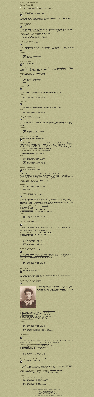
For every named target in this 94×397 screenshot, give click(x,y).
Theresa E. (27, 315)
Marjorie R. (27, 207)
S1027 (24, 97)
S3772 (24, 329)
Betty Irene (27, 371)
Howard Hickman (49, 392)
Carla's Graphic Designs (58, 395)
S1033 (24, 377)
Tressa (58, 287)
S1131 (24, 55)
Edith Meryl (27, 36)
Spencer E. (26, 175)
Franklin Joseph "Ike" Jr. (31, 373)
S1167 (24, 186)
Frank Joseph (55, 370)
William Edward (44, 92)
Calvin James (27, 347)
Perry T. (36, 342)
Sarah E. (57, 92)
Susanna (48, 342)
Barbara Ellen (42, 344)
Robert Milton (62, 229)
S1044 (24, 57)
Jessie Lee (27, 210)
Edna (59, 200)
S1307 (24, 353)
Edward (27, 313)
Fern (25, 153)
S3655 (24, 380)
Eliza (65, 289)
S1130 (24, 158)
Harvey (48, 287)
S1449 (24, 80)
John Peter (64, 18)
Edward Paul (36, 176)
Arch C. (34, 366)
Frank (25, 181)
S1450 (24, 131)
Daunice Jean (28, 211)
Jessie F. (27, 48)
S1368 (24, 161)
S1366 (24, 385)
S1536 (24, 327)
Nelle (25, 152)
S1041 (24, 132)
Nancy (47, 144)
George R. (26, 74)
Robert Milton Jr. (29, 234)
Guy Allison (28, 316)
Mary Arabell (35, 31)
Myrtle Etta (25, 19)
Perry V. (25, 348)
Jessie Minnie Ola (42, 175)
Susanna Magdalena (29, 346)
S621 (24, 354)
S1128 (24, 241)
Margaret (45, 150)
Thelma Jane (27, 34)
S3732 (24, 244)
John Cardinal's (40, 395)
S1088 (24, 163)
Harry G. (69, 47)
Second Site (45, 395)
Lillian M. (27, 317)
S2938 (24, 379)
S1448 (24, 56)
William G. (27, 235)
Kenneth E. (27, 208)
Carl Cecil (27, 312)
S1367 (24, 159)
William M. (35, 144)
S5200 (24, 384)
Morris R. (53, 289)
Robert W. (27, 319)
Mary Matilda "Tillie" (48, 366)
